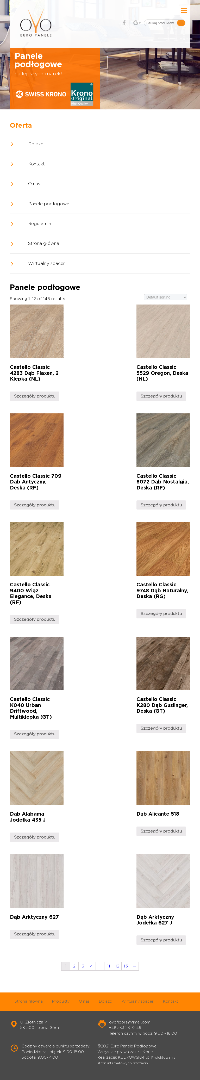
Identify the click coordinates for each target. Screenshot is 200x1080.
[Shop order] (165, 297)
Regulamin (39, 224)
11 (108, 966)
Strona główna (43, 243)
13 (126, 966)
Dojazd (36, 144)
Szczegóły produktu (34, 396)
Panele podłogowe (48, 204)
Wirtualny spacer (46, 264)
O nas (34, 184)
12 (117, 966)
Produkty (61, 1001)
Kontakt (36, 164)
